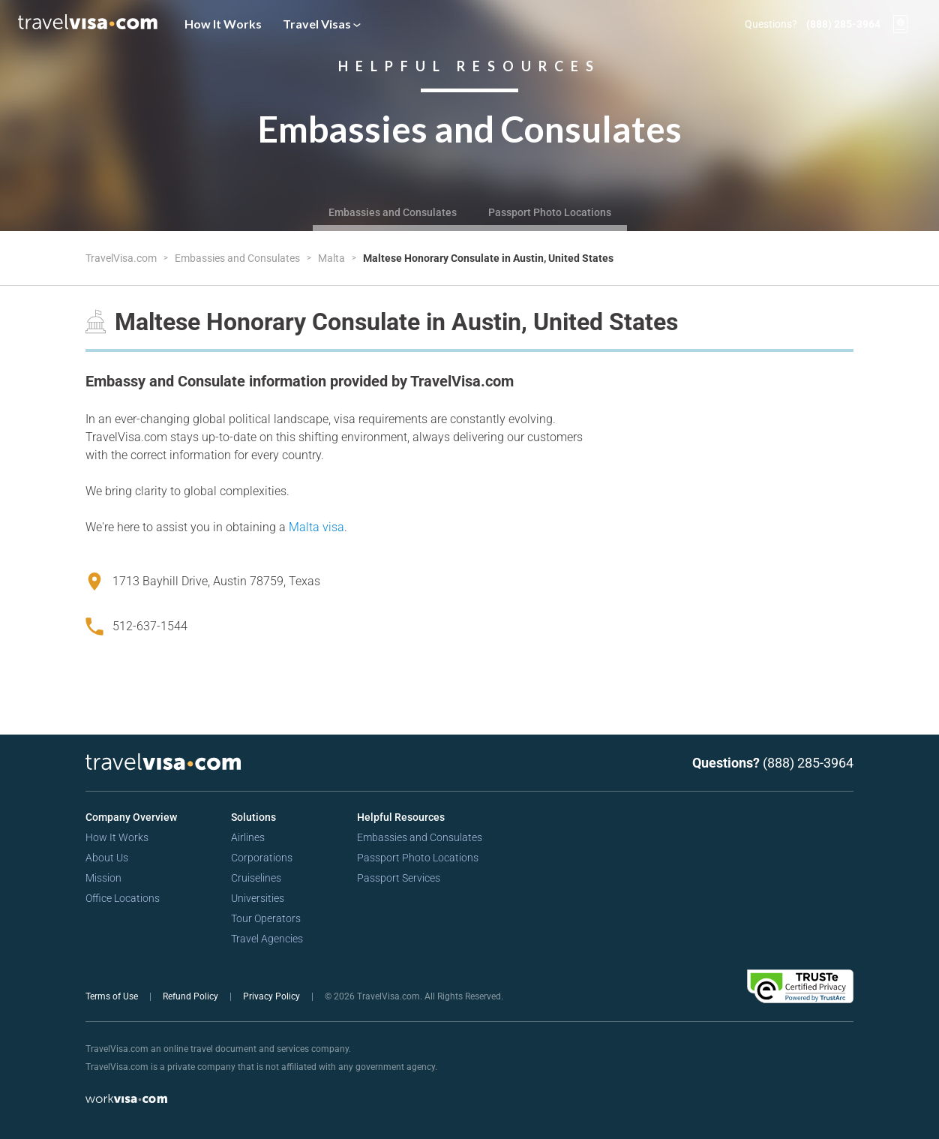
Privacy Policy (272, 996)
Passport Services (398, 878)
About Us (107, 858)
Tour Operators (266, 918)
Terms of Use (113, 996)
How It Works (223, 24)
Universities (257, 898)
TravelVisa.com (122, 258)
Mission (104, 878)
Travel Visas (322, 24)
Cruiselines (256, 878)
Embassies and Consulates (392, 212)
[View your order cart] (900, 24)
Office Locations (123, 898)
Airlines (248, 837)
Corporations (261, 858)
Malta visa (316, 527)
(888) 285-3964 (843, 24)
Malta (332, 258)
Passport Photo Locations (549, 212)
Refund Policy (191, 996)
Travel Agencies (267, 939)
